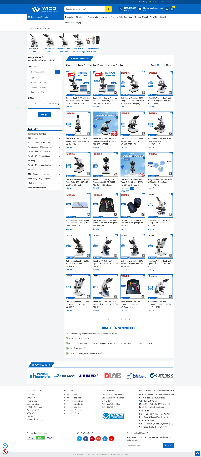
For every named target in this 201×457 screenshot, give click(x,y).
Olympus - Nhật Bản (39, 87)
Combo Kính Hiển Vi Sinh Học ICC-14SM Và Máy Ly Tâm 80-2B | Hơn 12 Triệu (78, 99)
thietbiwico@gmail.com (153, 8)
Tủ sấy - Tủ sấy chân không (39, 156)
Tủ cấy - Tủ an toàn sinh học (39, 165)
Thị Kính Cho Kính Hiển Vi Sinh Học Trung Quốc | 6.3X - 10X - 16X (132, 221)
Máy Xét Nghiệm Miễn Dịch (39, 188)
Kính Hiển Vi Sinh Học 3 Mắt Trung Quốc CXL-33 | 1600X (131, 181)
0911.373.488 (164, 404)
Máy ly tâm (32, 138)
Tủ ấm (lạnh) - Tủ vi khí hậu (39, 152)
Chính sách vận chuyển (73, 404)
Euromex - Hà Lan (38, 83)
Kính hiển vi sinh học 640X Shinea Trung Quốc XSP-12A (77, 140)
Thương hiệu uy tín (41, 365)
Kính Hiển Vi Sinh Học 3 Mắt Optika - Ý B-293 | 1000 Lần (131, 262)
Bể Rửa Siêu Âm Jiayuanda (113, 398)
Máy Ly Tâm (107, 401)
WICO (129, 454)
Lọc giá (44, 115)
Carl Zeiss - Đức (37, 92)
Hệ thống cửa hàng (167, 2)
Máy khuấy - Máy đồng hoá (39, 179)
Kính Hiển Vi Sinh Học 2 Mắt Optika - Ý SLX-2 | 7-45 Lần (159, 262)
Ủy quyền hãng (108, 17)
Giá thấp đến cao (95, 65)
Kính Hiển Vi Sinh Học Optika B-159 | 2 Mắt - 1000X (77, 262)
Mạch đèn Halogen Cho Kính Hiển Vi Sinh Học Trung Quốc (105, 221)
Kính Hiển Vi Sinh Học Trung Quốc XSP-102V (159, 140)
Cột (168, 65)
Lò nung (31, 161)
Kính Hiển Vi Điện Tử (110, 407)
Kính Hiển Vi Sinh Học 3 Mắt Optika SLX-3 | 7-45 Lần (77, 303)
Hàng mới (80, 65)
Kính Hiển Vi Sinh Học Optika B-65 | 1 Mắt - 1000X (160, 221)
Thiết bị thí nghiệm (36, 183)
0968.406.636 (130, 8)
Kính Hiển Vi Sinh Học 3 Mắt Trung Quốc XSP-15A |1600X (132, 99)
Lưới (160, 65)
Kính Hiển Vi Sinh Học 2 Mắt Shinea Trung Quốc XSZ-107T (105, 140)
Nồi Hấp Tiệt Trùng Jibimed (113, 395)
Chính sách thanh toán (73, 401)
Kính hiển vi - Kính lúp (37, 134)
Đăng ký (168, 445)
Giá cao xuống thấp (114, 65)
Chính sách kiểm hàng (73, 407)
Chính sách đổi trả (71, 413)
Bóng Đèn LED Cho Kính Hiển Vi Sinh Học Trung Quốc (160, 181)
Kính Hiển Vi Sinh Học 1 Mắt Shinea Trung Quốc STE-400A (160, 99)
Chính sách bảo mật (72, 398)
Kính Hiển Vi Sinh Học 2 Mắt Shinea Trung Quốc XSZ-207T (132, 140)
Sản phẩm (80, 17)
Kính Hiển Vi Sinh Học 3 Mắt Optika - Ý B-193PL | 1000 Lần (105, 262)
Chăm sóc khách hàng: (144, 2)
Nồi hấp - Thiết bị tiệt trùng (39, 143)
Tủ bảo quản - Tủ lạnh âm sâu (40, 147)
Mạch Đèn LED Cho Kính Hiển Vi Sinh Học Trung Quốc (132, 303)
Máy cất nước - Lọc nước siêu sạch (42, 174)
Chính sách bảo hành (73, 410)
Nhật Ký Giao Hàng (124, 17)
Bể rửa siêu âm (34, 170)
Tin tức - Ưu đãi (141, 17)
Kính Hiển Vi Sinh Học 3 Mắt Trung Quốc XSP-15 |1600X (104, 181)
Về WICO (154, 17)
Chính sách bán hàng (73, 395)
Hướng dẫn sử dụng (73, 23)
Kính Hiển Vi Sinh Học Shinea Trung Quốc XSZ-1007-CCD (78, 181)
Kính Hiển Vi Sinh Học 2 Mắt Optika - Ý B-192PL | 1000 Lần (105, 303)
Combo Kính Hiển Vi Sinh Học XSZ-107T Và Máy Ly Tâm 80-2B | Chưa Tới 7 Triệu (105, 99)
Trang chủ (69, 17)
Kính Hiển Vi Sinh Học (111, 404)
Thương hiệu (93, 17)
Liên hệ (163, 17)
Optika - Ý (35, 78)
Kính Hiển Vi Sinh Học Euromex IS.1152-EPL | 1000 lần (159, 303)
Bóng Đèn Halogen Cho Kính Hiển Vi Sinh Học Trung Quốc (77, 221)
